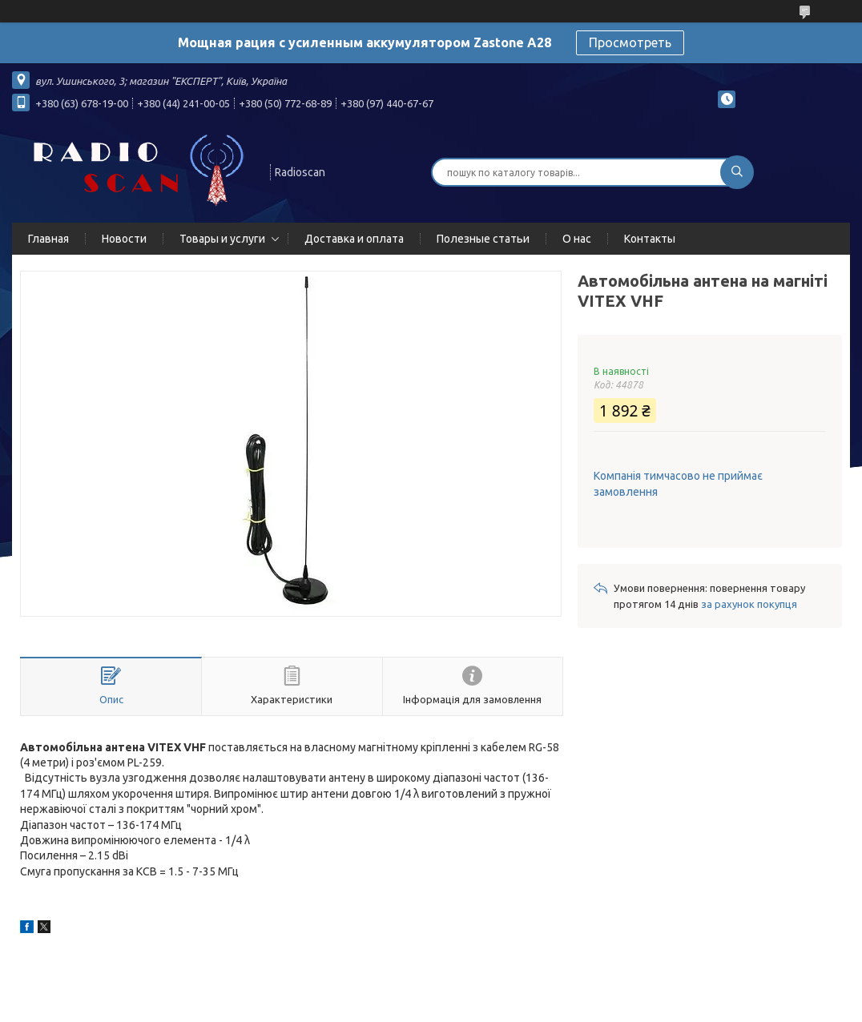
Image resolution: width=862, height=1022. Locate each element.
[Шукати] (737, 172)
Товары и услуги (222, 238)
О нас (576, 238)
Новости (124, 238)
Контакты (649, 238)
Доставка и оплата (354, 238)
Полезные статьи (483, 238)
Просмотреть (630, 42)
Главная (48, 238)
